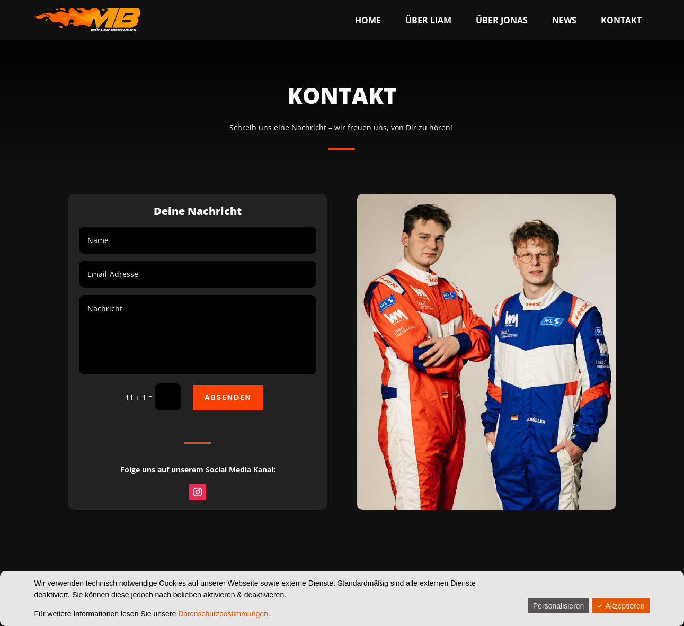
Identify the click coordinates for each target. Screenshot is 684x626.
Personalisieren (558, 606)
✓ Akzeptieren (620, 606)
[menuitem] (368, 20)
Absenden (228, 397)
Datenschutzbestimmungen (223, 614)
